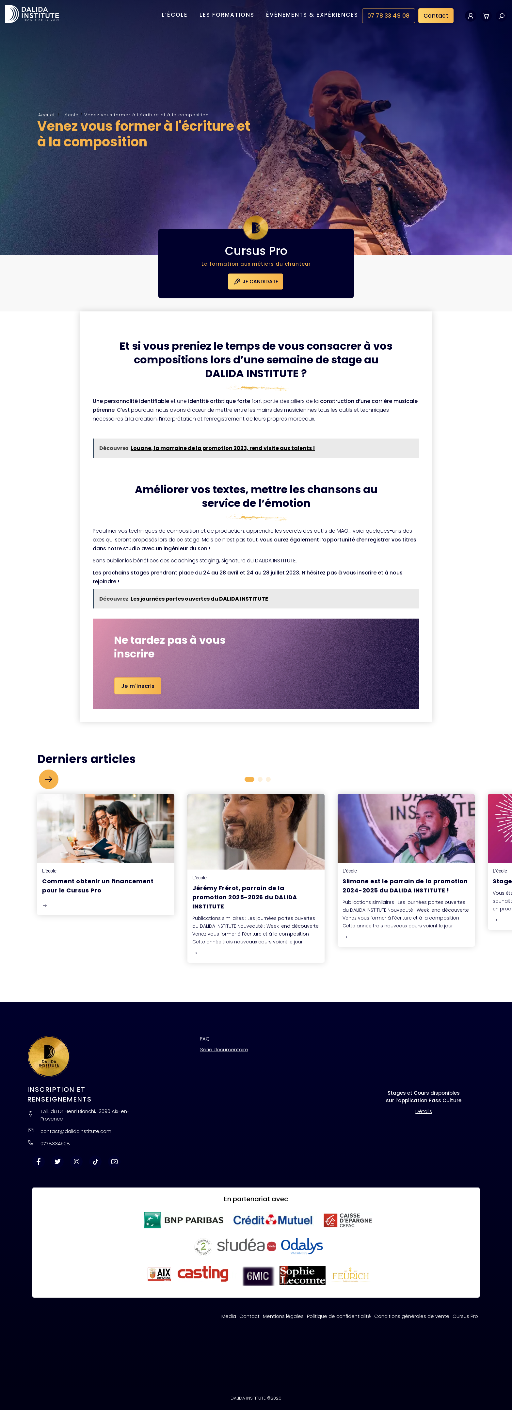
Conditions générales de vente (411, 1318)
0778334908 (55, 1145)
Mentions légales (283, 1318)
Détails (423, 1113)
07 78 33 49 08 (388, 17)
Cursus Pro (465, 1318)
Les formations (227, 16)
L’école (175, 16)
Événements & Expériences (312, 16)
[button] (48, 781)
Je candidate (256, 283)
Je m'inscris (138, 688)
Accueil (47, 115)
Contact (436, 17)
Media (228, 1318)
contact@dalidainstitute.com (75, 1133)
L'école (70, 115)
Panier (486, 17)
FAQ (205, 1041)
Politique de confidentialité (339, 1318)
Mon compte (470, 17)
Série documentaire (224, 1051)
